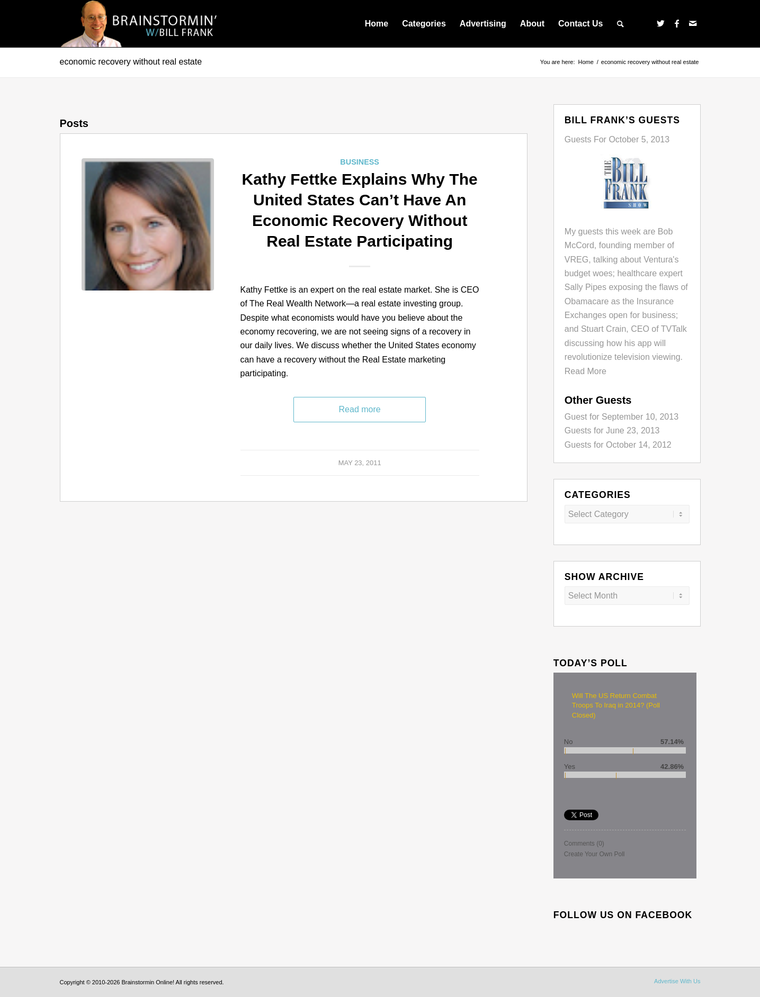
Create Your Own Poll (594, 854)
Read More (585, 371)
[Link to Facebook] (677, 23)
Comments (584, 843)
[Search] (620, 24)
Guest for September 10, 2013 (621, 416)
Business (359, 162)
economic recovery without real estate (131, 61)
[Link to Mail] (693, 23)
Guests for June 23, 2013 (612, 430)
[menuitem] (376, 24)
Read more (360, 409)
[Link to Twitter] (661, 23)
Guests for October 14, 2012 (618, 444)
